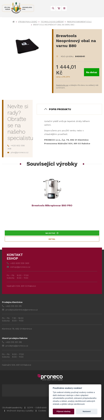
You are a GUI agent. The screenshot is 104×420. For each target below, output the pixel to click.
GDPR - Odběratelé (37, 407)
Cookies (42, 410)
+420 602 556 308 (16, 147)
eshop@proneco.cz (18, 267)
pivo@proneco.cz (17, 152)
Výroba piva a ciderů (27, 22)
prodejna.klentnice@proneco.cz (20, 309)
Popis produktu (60, 109)
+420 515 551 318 (12, 342)
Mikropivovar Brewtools (79, 22)
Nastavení (87, 411)
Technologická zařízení (52, 22)
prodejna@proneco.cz (15, 345)
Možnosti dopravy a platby (20, 410)
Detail (52, 239)
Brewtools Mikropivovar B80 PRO (52, 205)
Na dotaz (91, 72)
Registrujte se (62, 85)
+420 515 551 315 (12, 306)
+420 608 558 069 (18, 263)
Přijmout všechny (63, 411)
